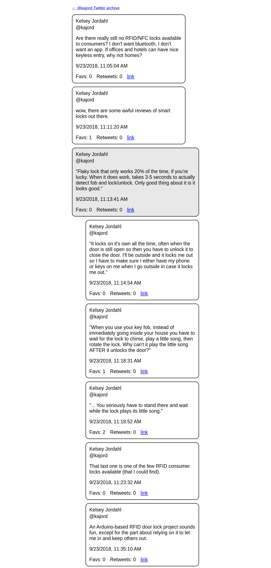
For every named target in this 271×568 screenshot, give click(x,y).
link (130, 76)
